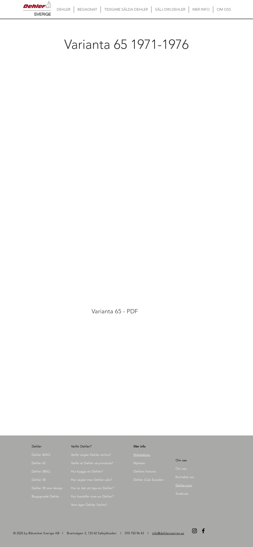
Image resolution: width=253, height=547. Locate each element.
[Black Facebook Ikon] (203, 531)
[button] (71, 114)
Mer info (139, 446)
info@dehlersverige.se (168, 533)
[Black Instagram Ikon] (194, 531)
